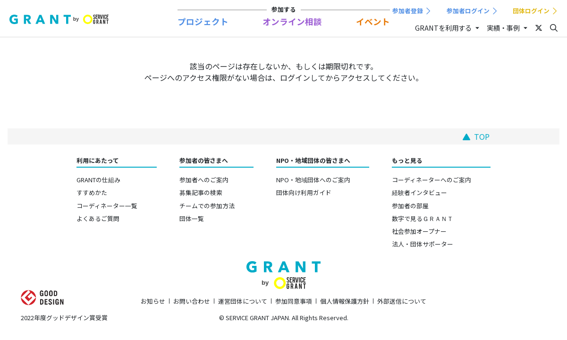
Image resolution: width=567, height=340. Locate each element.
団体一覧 (191, 218)
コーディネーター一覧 (106, 205)
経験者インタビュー (419, 192)
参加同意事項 (293, 301)
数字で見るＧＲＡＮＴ (422, 218)
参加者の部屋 (410, 205)
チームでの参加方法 (207, 205)
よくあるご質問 (97, 218)
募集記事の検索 (200, 192)
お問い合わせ (191, 301)
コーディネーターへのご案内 (431, 179)
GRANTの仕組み (98, 179)
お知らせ (153, 301)
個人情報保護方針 (344, 301)
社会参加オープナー (419, 231)
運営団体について (242, 301)
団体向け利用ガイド (303, 192)
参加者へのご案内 (203, 179)
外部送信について (401, 301)
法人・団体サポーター (422, 243)
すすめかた (91, 192)
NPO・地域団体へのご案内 (313, 179)
